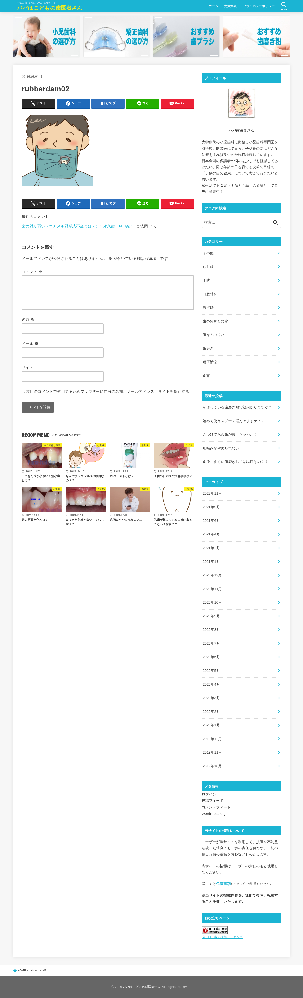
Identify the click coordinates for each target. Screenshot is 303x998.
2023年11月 (212, 493)
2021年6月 (211, 521)
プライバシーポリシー (259, 6)
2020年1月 (211, 725)
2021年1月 (211, 562)
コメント (32, 272)
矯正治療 (210, 362)
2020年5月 (211, 671)
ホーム (213, 6)
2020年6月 (211, 657)
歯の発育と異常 (215, 321)
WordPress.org (214, 814)
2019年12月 (212, 739)
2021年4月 (211, 534)
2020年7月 (211, 643)
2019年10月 (212, 766)
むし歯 (208, 267)
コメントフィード (216, 807)
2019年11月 (212, 752)
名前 (28, 325)
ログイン (209, 794)
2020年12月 (212, 575)
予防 (206, 280)
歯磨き (208, 348)
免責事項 (230, 6)
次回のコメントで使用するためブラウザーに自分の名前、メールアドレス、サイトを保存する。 (109, 397)
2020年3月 (211, 698)
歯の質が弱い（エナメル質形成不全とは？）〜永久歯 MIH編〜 (78, 226)
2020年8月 (211, 630)
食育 (206, 376)
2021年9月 (211, 507)
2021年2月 (211, 548)
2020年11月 (212, 589)
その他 (208, 253)
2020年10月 (212, 602)
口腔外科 (210, 294)
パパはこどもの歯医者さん (50, 8)
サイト (27, 373)
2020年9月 (211, 616)
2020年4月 (211, 684)
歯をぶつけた (213, 335)
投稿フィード (212, 801)
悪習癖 (208, 307)
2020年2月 (211, 712)
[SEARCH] (284, 6)
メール (30, 349)
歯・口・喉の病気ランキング (222, 937)
